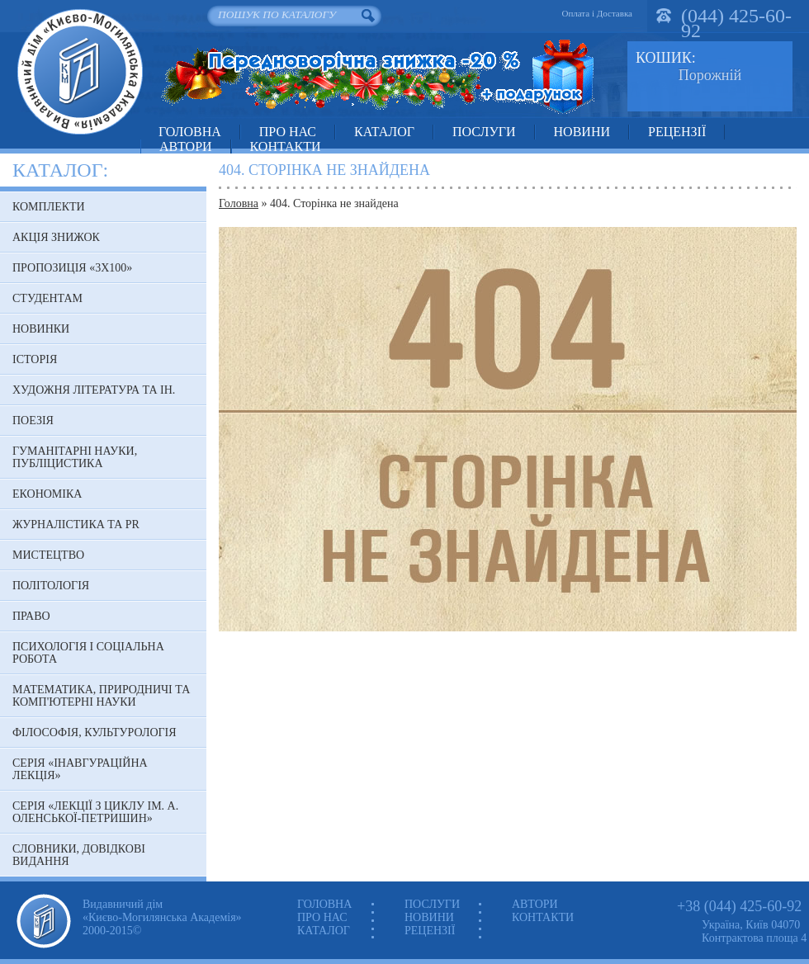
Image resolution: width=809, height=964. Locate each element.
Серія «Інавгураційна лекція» (80, 769)
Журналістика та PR (76, 524)
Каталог (384, 132)
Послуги (484, 132)
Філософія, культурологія (94, 732)
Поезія (33, 420)
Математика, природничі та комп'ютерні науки (101, 695)
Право (31, 616)
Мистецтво (48, 555)
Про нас (287, 132)
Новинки (40, 329)
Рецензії (677, 132)
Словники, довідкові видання (78, 855)
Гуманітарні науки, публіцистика (74, 457)
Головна (189, 132)
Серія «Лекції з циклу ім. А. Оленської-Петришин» (95, 812)
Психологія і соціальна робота (88, 652)
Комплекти (48, 207)
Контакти (285, 146)
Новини (582, 132)
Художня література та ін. (93, 390)
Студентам (47, 298)
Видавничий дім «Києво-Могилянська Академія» (80, 71)
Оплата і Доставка (596, 13)
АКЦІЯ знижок (56, 237)
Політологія (50, 585)
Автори (185, 146)
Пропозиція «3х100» (72, 268)
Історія (34, 359)
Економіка (47, 494)
